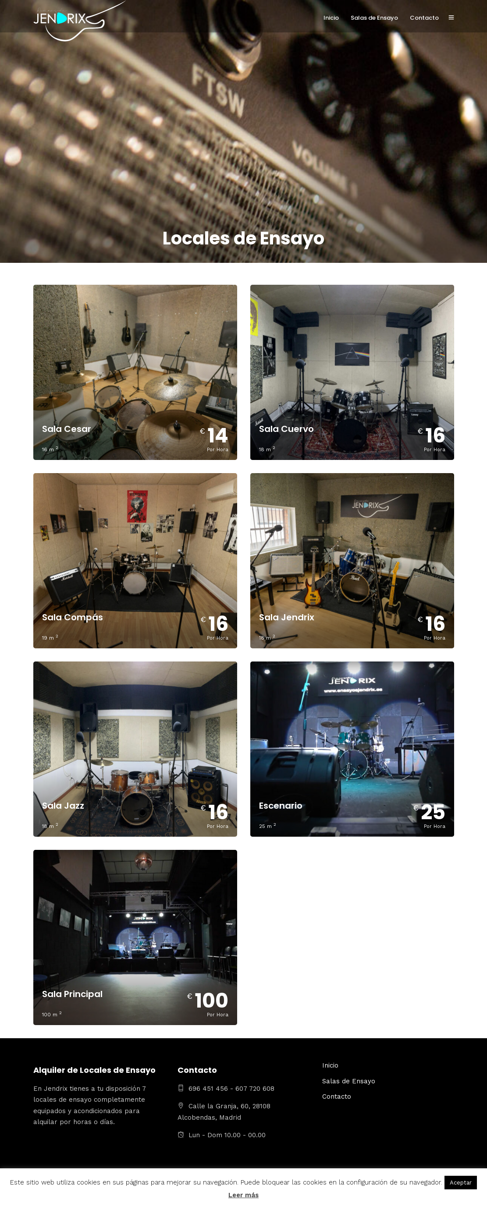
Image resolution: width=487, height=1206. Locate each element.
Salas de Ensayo (374, 18)
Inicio (331, 18)
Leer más (243, 1195)
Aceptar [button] (461, 1182)
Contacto (424, 18)
